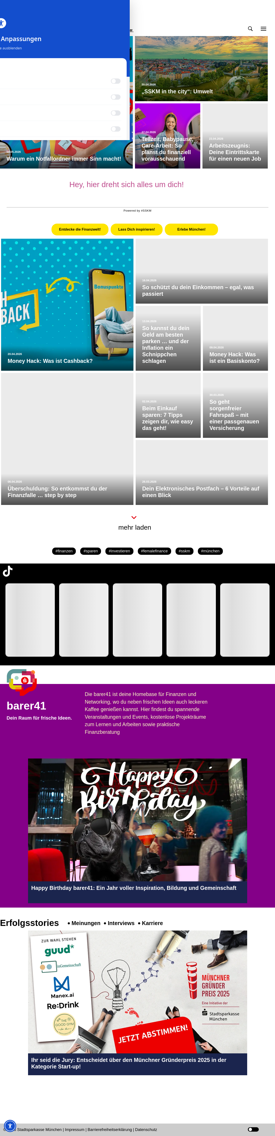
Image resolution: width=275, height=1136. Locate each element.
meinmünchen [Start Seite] (26, 23)
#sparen (90, 551)
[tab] (79, 229)
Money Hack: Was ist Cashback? (50, 361)
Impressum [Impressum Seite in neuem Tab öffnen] (74, 1129)
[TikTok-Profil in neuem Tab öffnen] (7, 571)
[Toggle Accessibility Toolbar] (10, 1126)
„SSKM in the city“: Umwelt (177, 91)
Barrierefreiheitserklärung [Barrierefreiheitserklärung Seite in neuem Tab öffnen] (110, 1129)
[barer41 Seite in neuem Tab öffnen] (28, 682)
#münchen (210, 551)
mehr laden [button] (134, 527)
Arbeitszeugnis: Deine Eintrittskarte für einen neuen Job (235, 152)
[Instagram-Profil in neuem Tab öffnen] (7, 1093)
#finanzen (64, 551)
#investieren (119, 551)
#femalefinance (154, 551)
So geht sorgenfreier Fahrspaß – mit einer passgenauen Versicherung (234, 415)
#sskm (184, 551)
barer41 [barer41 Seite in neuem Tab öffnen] (26, 706)
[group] (30, 620)
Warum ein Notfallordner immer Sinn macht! (64, 159)
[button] (250, 28)
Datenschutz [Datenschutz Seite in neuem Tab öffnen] (146, 1129)
